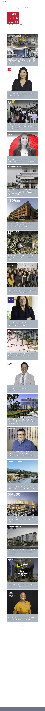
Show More (22, 627)
